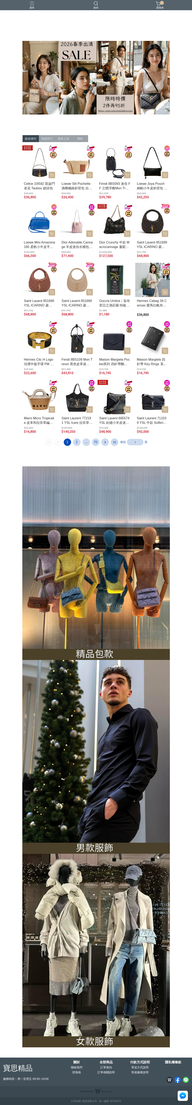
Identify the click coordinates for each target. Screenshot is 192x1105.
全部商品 (106, 1062)
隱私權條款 (173, 1062)
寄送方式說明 (140, 1067)
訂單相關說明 (106, 1072)
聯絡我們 (76, 1067)
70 (96, 442)
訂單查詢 (106, 1067)
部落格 (76, 1072)
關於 (76, 1062)
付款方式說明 (140, 1062)
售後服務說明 (140, 1072)
